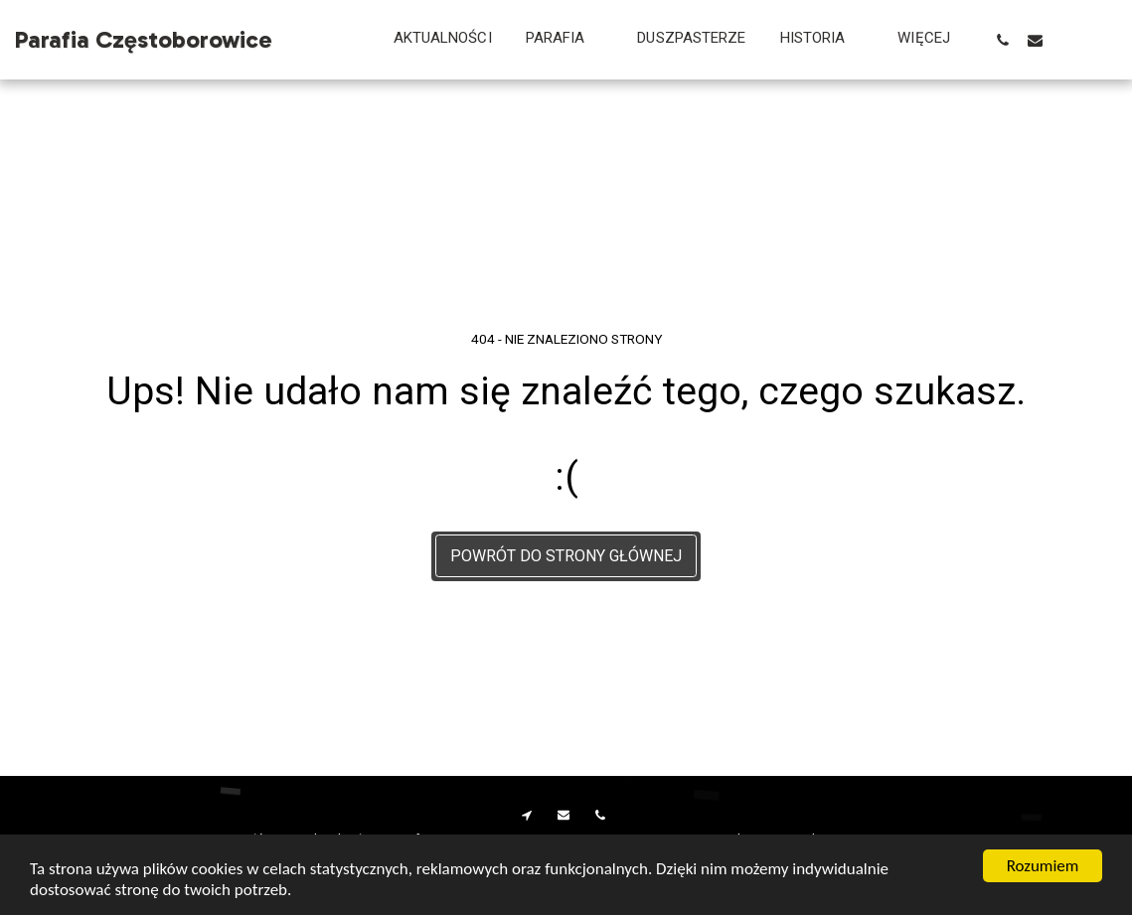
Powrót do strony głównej (566, 555)
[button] (565, 40)
